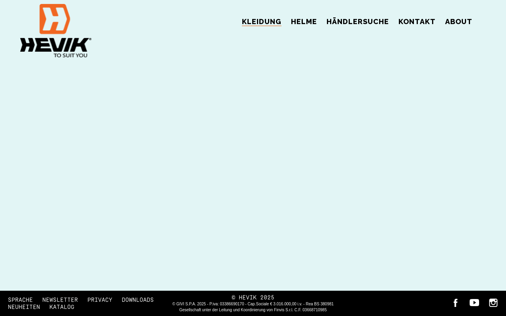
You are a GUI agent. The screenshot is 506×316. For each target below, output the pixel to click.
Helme (304, 21)
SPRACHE (20, 300)
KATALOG (61, 307)
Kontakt (417, 21)
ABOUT (458, 21)
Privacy (99, 300)
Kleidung (261, 21)
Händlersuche (358, 21)
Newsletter (60, 300)
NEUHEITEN (24, 307)
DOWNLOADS (138, 300)
